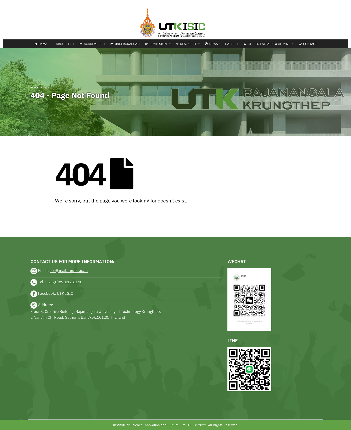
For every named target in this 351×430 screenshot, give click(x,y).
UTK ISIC (65, 293)
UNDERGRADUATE (128, 44)
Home (43, 44)
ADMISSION (160, 43)
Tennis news (10, 2)
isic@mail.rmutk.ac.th (69, 270)
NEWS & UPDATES (224, 43)
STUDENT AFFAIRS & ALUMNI (271, 43)
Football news (32, 2)
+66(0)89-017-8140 (64, 282)
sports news (40, 223)
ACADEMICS (95, 43)
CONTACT (310, 44)
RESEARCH (190, 43)
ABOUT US (65, 43)
